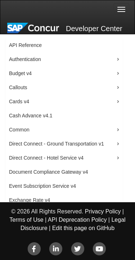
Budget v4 (20, 73)
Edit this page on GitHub (83, 228)
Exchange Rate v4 (29, 200)
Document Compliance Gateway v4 (48, 172)
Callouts (18, 87)
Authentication (25, 59)
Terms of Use (26, 220)
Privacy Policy (103, 211)
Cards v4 (19, 101)
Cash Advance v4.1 (31, 115)
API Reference (25, 45)
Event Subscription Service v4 (42, 186)
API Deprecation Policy (77, 220)
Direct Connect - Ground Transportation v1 (56, 144)
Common (19, 130)
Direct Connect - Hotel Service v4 (46, 158)
